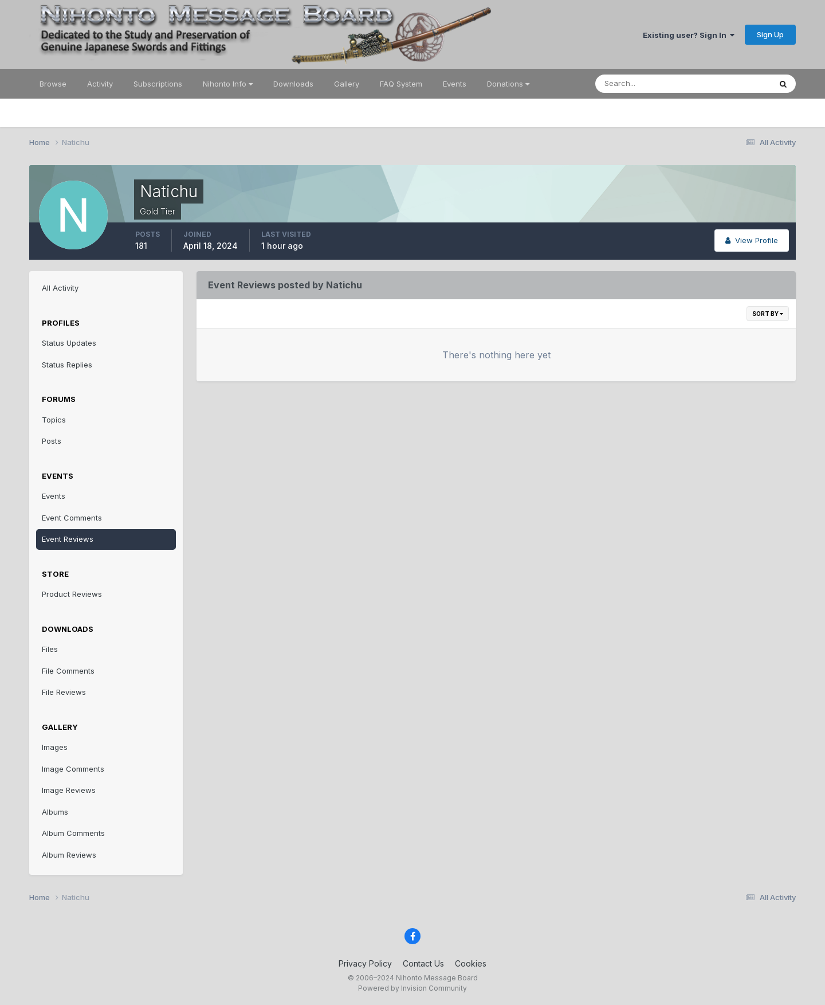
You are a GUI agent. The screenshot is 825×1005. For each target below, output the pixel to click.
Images (55, 747)
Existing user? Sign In (688, 35)
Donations (508, 83)
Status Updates (69, 342)
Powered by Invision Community (412, 988)
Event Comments (72, 517)
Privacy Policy (365, 963)
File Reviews (64, 692)
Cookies (470, 963)
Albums (55, 811)
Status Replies (67, 364)
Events (454, 83)
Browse (53, 83)
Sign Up (770, 34)
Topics (54, 419)
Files (50, 649)
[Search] (645, 84)
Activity (100, 83)
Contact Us (423, 963)
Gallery (346, 83)
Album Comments (73, 833)
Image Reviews (69, 790)
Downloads (293, 83)
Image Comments (73, 768)
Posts (51, 440)
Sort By (767, 313)
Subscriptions (157, 83)
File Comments (68, 670)
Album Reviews (69, 854)
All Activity (60, 287)
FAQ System (401, 83)
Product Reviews (72, 594)
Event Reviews (67, 538)
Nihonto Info (228, 83)
